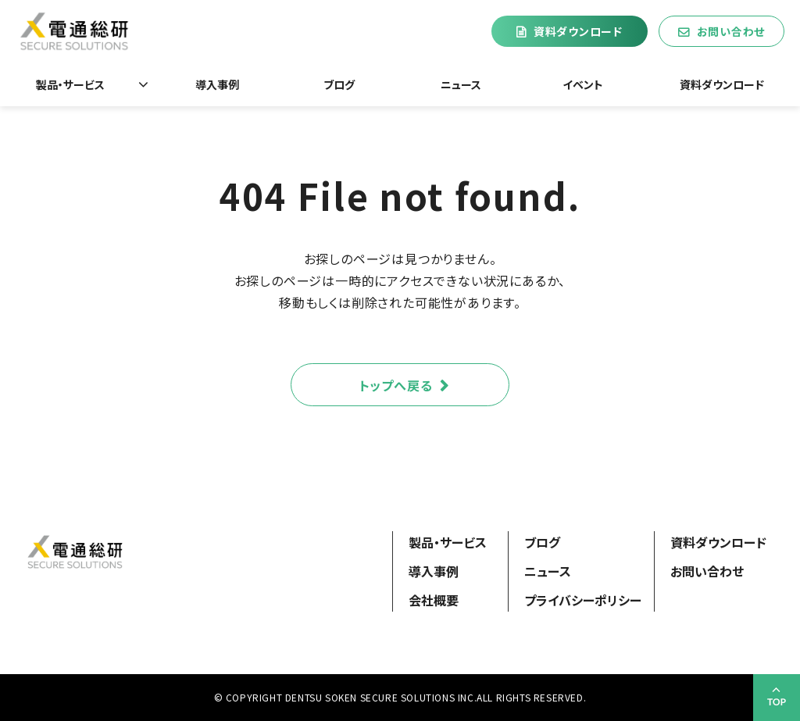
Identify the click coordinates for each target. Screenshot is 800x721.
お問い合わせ (731, 31)
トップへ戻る (396, 385)
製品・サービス (70, 84)
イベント (582, 84)
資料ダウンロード (578, 31)
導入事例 (217, 84)
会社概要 (434, 600)
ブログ (339, 84)
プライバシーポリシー (582, 600)
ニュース (461, 84)
